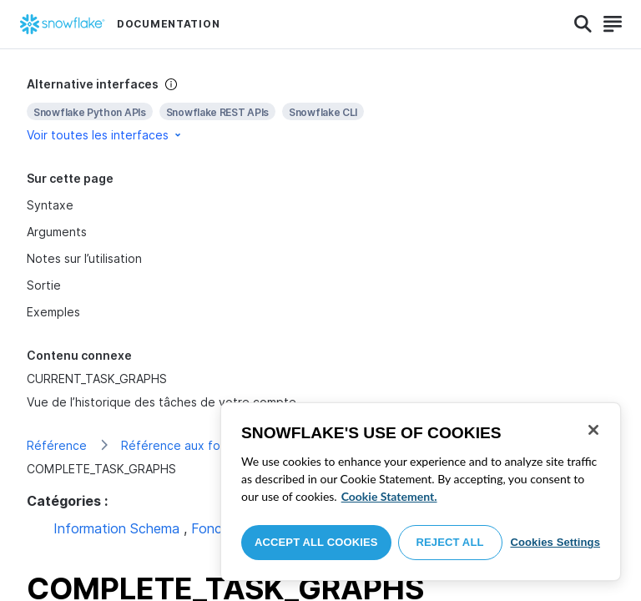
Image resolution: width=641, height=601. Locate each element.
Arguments (57, 232)
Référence (57, 445)
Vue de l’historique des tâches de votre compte (161, 402)
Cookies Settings (555, 542)
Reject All (450, 542)
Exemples (53, 312)
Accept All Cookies (316, 542)
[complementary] (320, 110)
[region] (420, 491)
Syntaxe (50, 205)
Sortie (44, 285)
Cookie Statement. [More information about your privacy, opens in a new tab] (389, 496)
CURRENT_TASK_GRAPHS (97, 378)
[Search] (583, 24)
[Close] (593, 430)
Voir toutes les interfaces (105, 135)
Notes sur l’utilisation (84, 258)
